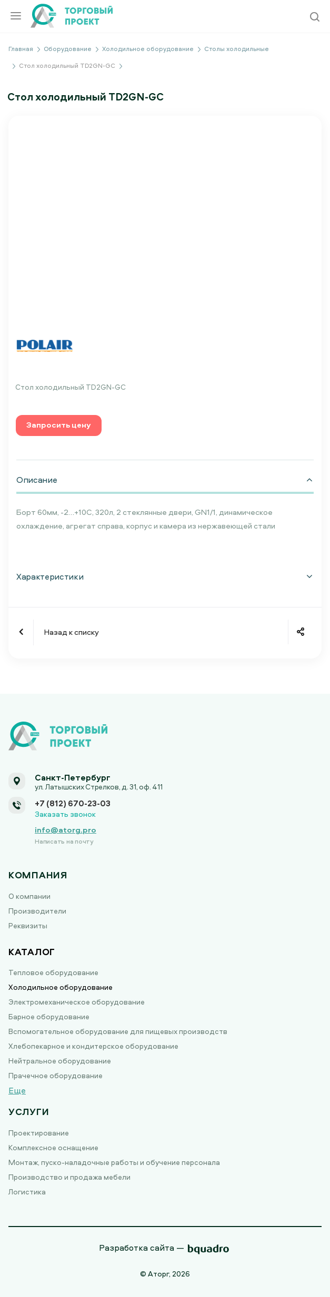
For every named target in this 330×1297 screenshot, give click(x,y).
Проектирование (38, 1133)
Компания (37, 874)
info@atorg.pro (65, 829)
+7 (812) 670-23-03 (73, 803)
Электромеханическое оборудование (76, 1002)
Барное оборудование (48, 1016)
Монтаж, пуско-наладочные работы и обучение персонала (114, 1162)
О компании (29, 896)
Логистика (27, 1192)
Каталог (31, 951)
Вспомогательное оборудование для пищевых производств (117, 1031)
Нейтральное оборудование (59, 1061)
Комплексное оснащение (53, 1147)
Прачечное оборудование (55, 1075)
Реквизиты (27, 925)
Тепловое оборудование (53, 972)
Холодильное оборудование (60, 987)
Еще (17, 1090)
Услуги (28, 1111)
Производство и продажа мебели (69, 1177)
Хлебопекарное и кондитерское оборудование (93, 1046)
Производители (37, 911)
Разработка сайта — (141, 1247)
